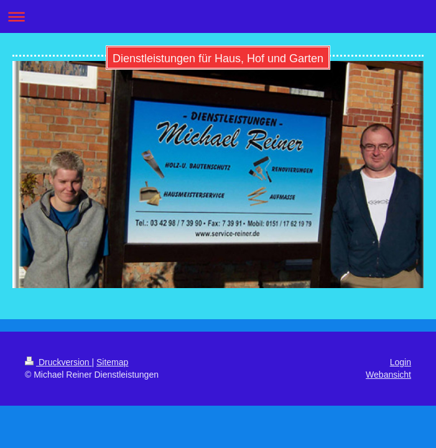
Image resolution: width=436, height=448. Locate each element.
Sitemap (112, 362)
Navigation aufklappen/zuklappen (218, 16)
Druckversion (58, 362)
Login (400, 362)
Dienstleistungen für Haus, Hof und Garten (218, 58)
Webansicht (388, 375)
